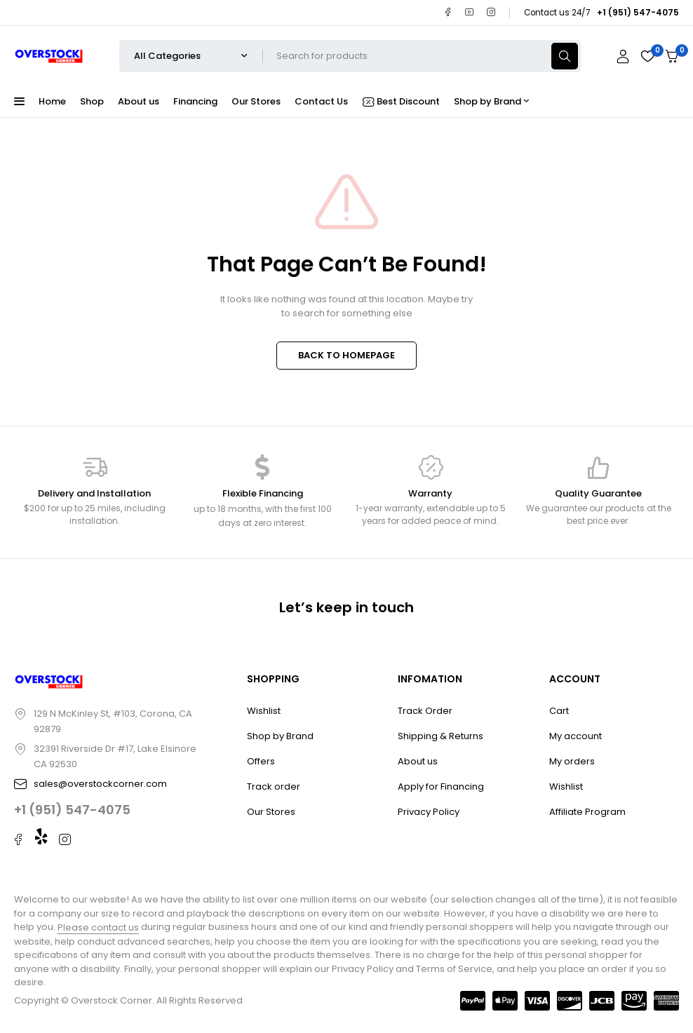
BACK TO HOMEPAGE (346, 355)
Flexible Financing (262, 493)
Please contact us (98, 927)
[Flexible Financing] (262, 467)
